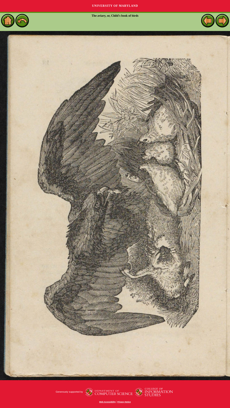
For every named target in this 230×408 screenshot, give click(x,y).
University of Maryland (115, 5)
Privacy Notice (124, 402)
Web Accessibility (107, 402)
